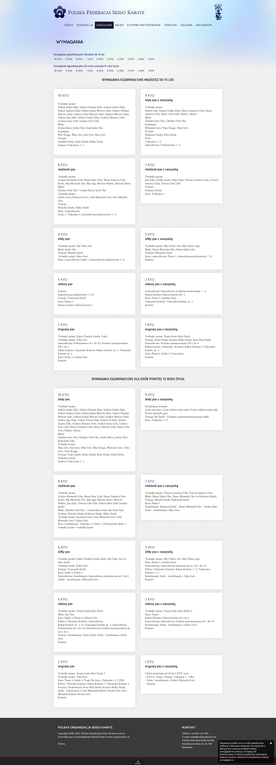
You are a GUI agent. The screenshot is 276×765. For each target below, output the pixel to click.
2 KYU (141, 59)
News (119, 25)
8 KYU (79, 59)
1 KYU (151, 59)
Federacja (84, 25)
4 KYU (120, 59)
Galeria (186, 25)
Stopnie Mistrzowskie (144, 25)
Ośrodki (170, 25)
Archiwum (204, 25)
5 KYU (110, 59)
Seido (68, 25)
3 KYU (131, 59)
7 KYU (89, 59)
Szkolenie (104, 25)
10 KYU (58, 59)
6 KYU (100, 59)
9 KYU (69, 59)
